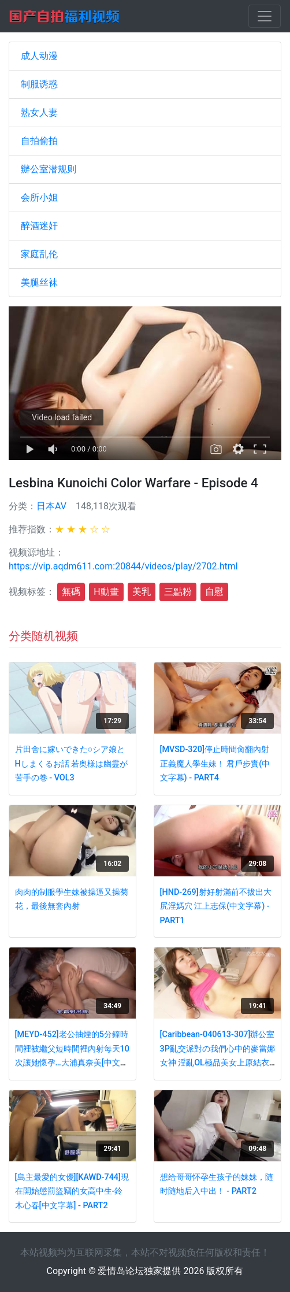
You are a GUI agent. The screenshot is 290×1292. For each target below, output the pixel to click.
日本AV (51, 506)
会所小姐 (39, 197)
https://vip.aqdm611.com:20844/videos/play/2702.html (123, 566)
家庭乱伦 (39, 254)
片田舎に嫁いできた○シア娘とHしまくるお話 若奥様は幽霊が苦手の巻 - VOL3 (71, 764)
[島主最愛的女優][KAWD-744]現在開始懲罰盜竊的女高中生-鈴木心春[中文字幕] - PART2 (72, 1191)
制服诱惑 (39, 84)
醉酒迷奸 (39, 225)
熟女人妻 (39, 112)
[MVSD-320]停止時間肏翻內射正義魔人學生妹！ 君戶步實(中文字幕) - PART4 (215, 764)
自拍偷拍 (39, 140)
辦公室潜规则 (48, 169)
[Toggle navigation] (264, 16)
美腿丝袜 (39, 282)
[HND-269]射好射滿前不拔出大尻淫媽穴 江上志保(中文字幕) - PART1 (216, 906)
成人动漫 (39, 55)
